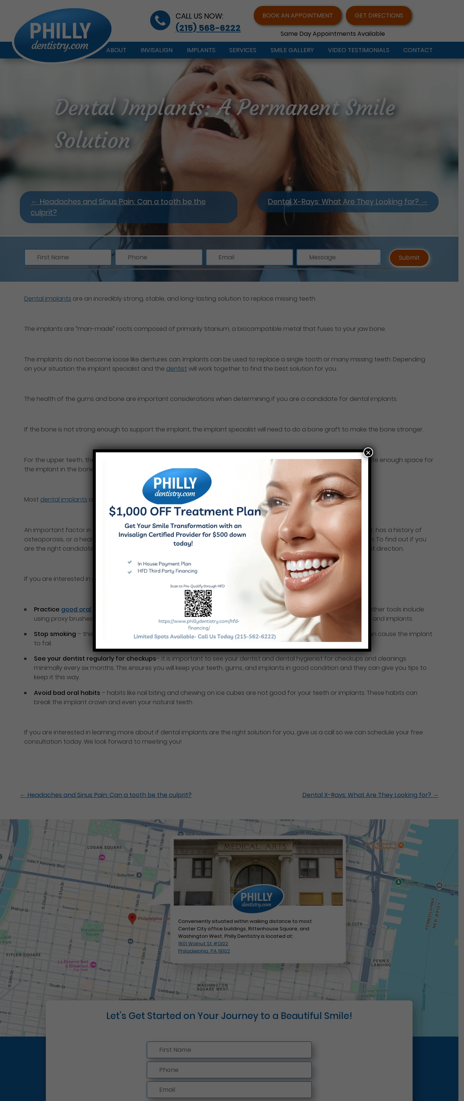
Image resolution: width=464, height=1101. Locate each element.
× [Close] (368, 452)
